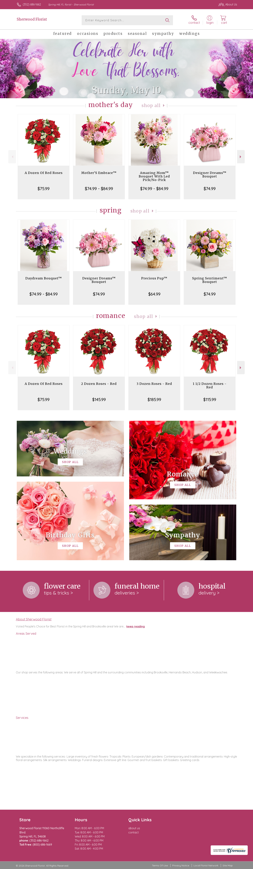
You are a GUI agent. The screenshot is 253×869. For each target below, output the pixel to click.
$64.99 (154, 294)
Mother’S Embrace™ (99, 173)
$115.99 (209, 399)
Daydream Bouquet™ (43, 278)
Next (241, 156)
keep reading (135, 626)
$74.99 (210, 188)
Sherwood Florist (32, 19)
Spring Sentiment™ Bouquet (209, 280)
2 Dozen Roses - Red (99, 384)
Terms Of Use (160, 865)
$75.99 (44, 188)
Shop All (151, 105)
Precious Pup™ (154, 278)
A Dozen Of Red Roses (44, 173)
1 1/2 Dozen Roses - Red (210, 385)
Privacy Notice (180, 865)
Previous (12, 156)
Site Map (228, 865)
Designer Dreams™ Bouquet (209, 174)
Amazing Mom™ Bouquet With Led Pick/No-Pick (154, 176)
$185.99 (154, 399)
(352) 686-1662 (32, 4)
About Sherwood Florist (33, 619)
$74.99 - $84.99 (99, 188)
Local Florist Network (206, 865)
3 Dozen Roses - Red (154, 384)
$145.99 (99, 399)
